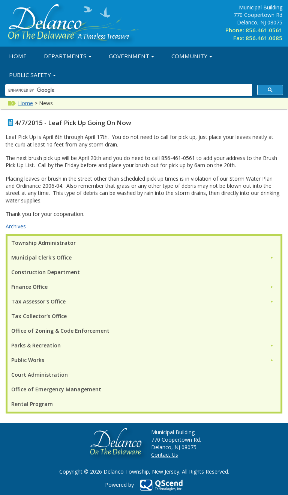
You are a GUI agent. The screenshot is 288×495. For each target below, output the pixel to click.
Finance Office (29, 286)
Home (18, 56)
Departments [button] (68, 56)
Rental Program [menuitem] (32, 403)
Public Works (27, 360)
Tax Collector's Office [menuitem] (39, 316)
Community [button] (191, 56)
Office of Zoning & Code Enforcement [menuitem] (60, 330)
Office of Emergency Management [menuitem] (56, 389)
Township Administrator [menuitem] (43, 242)
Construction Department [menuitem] (45, 272)
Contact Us (164, 454)
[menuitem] (143, 257)
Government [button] (131, 56)
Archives (16, 226)
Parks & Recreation (36, 345)
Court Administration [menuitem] (39, 374)
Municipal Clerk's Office (41, 257)
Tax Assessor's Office (38, 301)
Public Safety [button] (32, 74)
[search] (127, 90)
